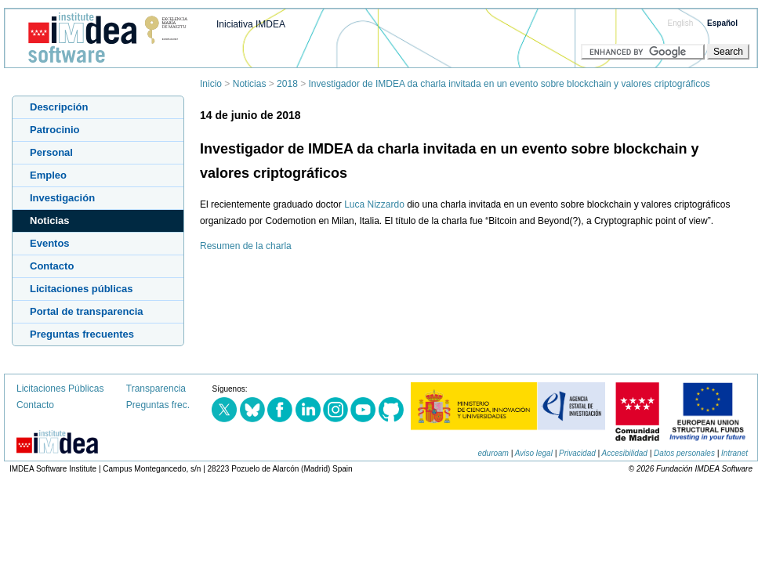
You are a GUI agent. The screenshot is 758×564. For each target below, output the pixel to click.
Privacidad (577, 453)
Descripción (59, 107)
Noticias (250, 83)
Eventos (50, 243)
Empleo (48, 175)
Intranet (734, 453)
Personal (51, 152)
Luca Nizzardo (374, 204)
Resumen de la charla (246, 245)
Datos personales (684, 453)
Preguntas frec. (158, 405)
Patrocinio (55, 130)
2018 (287, 83)
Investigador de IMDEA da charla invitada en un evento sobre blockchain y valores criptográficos (509, 83)
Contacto (52, 266)
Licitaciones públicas (81, 289)
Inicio (211, 83)
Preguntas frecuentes (82, 334)
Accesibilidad (624, 453)
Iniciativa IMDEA (250, 24)
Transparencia (156, 388)
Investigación (62, 198)
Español (722, 23)
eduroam (492, 453)
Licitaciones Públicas (59, 388)
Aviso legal (534, 453)
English (681, 23)
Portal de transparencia (86, 311)
